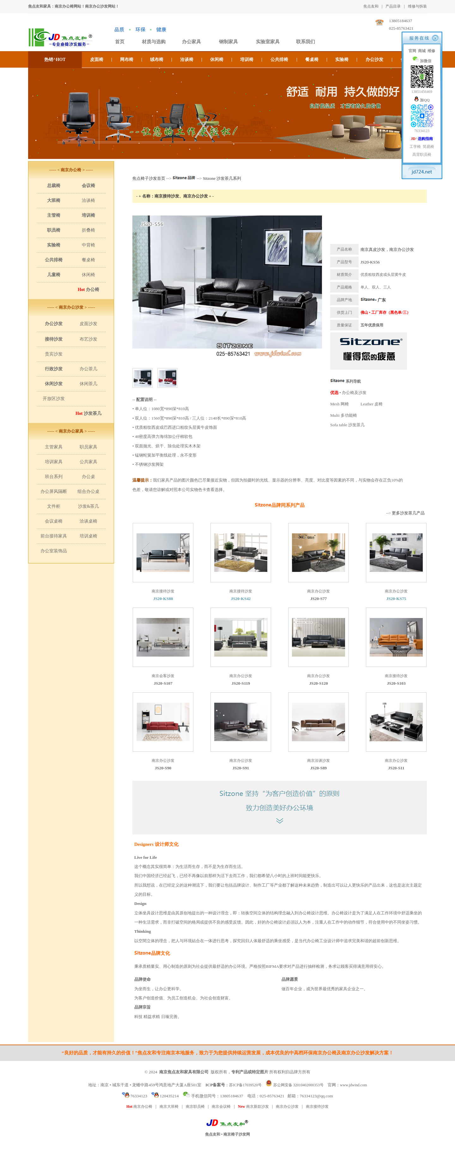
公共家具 (88, 461)
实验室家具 (268, 41)
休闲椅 (216, 59)
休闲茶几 (88, 383)
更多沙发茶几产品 (408, 513)
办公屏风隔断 (53, 491)
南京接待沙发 (317, 1106)
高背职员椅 (421, 154)
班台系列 (54, 476)
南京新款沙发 (253, 1106)
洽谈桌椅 (88, 521)
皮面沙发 (88, 323)
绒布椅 (156, 59)
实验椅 (342, 59)
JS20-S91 (241, 768)
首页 (119, 41)
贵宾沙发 (54, 354)
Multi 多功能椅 (343, 415)
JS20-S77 (318, 598)
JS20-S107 (163, 683)
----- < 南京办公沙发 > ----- (71, 307)
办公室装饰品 (53, 551)
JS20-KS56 (370, 262)
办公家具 (191, 41)
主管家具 (54, 447)
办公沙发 (374, 59)
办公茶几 (88, 369)
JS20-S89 (318, 768)
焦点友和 (371, 6)
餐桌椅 (311, 59)
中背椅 (88, 245)
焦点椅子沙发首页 (148, 178)
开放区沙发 (54, 398)
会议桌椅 (54, 521)
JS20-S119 (241, 683)
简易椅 (428, 146)
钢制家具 (228, 41)
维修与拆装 (417, 6)
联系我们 (305, 41)
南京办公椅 (139, 1106)
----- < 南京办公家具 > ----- (71, 431)
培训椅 (246, 59)
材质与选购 (154, 41)
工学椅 (415, 146)
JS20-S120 (318, 683)
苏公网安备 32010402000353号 (298, 1085)
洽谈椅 (186, 59)
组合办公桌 (88, 491)
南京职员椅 (195, 1106)
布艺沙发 (88, 339)
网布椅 (126, 59)
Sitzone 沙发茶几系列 (222, 178)
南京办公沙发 (287, 1106)
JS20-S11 (396, 768)
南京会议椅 (221, 1106)
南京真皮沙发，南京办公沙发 (387, 249)
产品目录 (393, 6)
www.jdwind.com (353, 1085)
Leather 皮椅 (372, 404)
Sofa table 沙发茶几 (347, 424)
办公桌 (88, 476)
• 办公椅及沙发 (348, 392)
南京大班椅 (169, 1106)
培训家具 (54, 461)
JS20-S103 (396, 683)
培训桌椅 (88, 536)
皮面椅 (96, 59)
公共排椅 (279, 59)
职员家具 (88, 447)
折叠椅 (88, 230)
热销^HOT (54, 59)
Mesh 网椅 (339, 404)
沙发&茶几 (88, 506)
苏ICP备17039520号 (245, 1085)
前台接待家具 (53, 536)
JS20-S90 (163, 768)
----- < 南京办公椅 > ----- (71, 169)
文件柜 (53, 506)
